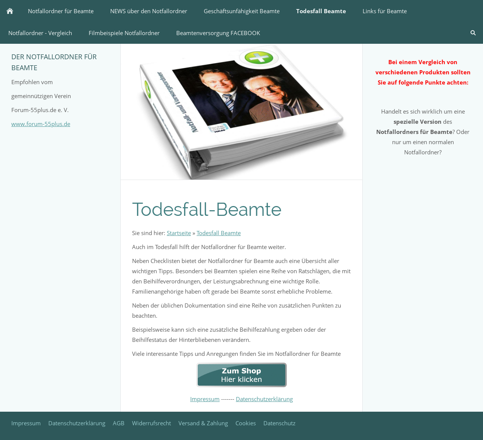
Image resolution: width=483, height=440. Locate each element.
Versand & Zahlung (203, 423)
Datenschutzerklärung (264, 399)
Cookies (245, 423)
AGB (119, 423)
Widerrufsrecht (151, 423)
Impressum (205, 399)
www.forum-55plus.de (40, 124)
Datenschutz (279, 423)
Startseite (179, 233)
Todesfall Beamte (219, 233)
